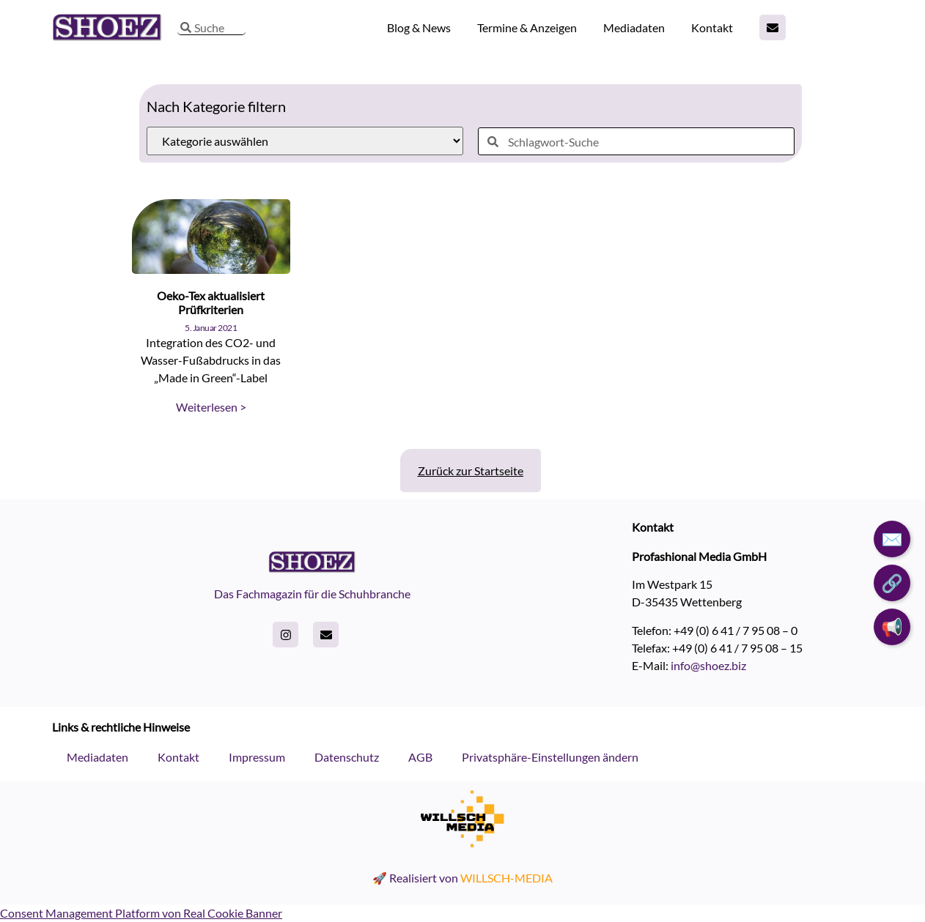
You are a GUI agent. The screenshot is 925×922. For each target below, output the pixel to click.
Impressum (257, 757)
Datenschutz (346, 757)
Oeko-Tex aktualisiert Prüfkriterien (211, 302)
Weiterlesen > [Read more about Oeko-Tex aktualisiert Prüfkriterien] (211, 407)
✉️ (892, 538)
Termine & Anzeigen (527, 27)
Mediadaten (634, 27)
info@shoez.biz (708, 665)
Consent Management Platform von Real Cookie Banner (141, 913)
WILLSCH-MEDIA (506, 878)
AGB (420, 757)
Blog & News (419, 27)
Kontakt (712, 27)
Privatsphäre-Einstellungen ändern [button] (550, 757)
